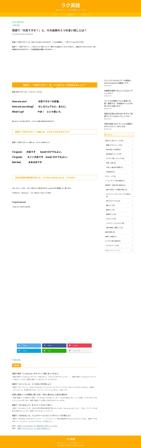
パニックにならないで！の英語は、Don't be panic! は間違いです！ (118, 81)
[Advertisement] (54, 66)
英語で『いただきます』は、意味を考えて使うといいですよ (38, 426)
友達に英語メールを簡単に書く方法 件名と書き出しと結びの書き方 (39, 394)
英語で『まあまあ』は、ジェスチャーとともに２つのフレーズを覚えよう (41, 415)
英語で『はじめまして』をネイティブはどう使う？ (32, 405)
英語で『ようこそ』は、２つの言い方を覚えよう (31, 384)
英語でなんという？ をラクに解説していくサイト (70, 443)
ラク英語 (70, 5)
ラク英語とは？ (70, 15)
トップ (55, 15)
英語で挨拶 (17, 360)
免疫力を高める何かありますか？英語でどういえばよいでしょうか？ (118, 114)
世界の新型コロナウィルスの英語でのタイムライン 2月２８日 (118, 125)
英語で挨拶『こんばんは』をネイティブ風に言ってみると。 (36, 373)
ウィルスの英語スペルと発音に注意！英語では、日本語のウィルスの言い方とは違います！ (118, 103)
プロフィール (86, 15)
